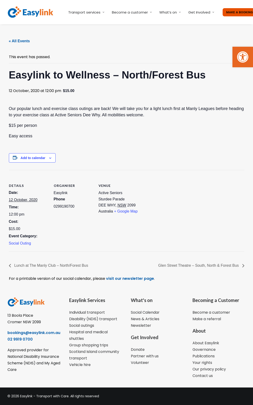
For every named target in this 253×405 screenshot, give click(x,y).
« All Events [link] (19, 41)
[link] (242, 57)
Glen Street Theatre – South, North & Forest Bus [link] (199, 265)
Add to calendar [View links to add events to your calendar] (33, 158)
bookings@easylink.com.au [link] (33, 332)
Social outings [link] (81, 325)
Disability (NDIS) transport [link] (93, 319)
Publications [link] (203, 356)
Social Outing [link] (20, 243)
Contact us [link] (202, 375)
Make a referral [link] (206, 319)
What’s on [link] (170, 12)
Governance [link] (204, 349)
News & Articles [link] (145, 319)
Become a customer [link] (132, 12)
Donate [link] (138, 349)
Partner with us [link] (145, 356)
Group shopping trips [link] (88, 345)
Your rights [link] (202, 362)
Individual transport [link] (87, 312)
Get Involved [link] (201, 12)
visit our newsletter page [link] (129, 278)
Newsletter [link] (141, 325)
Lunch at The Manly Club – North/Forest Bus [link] (50, 265)
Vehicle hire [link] (80, 364)
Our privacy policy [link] (209, 369)
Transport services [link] (86, 12)
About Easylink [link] (205, 343)
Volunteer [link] (140, 362)
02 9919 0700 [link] (20, 339)
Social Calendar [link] (145, 312)
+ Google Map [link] (126, 211)
